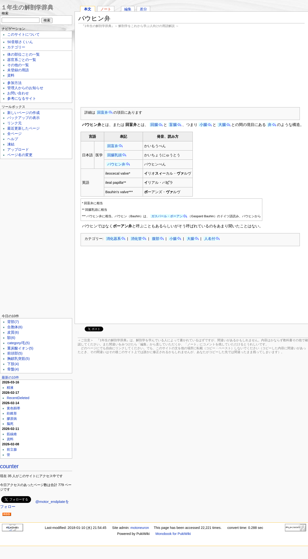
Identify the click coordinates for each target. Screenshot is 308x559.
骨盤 (13, 369)
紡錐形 (12, 413)
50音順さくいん (20, 42)
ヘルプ (12, 139)
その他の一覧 (18, 65)
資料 (10, 75)
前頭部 (14, 353)
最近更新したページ (23, 128)
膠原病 (12, 419)
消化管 (136, 239)
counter (9, 466)
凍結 (10, 144)
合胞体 (14, 327)
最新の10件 (10, 377)
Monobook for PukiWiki (173, 534)
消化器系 (113, 239)
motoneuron (139, 528)
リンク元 (14, 123)
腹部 (155, 239)
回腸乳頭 (114, 155)
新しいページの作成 (23, 113)
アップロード (18, 149)
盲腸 (173, 125)
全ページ (14, 134)
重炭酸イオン (20, 348)
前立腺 (12, 449)
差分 (143, 9)
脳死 (10, 424)
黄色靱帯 (13, 408)
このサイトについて (23, 34)
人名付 (209, 239)
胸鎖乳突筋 (18, 359)
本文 (87, 9)
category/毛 (18, 343)
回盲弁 (102, 112)
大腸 (222, 125)
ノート (105, 9)
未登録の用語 (18, 70)
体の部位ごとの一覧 (23, 54)
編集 (127, 9)
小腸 (203, 125)
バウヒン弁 (116, 164)
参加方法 (14, 83)
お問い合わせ (18, 93)
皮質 (13, 332)
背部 (13, 322)
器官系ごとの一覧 (21, 60)
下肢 (13, 364)
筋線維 (12, 434)
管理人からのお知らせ (25, 88)
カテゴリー (16, 47)
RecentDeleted (18, 398)
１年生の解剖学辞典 (27, 7)
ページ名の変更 (19, 155)
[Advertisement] (191, 67)
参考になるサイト (21, 98)
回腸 (154, 125)
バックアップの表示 (23, 118)
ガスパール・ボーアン (167, 216)
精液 (10, 387)
